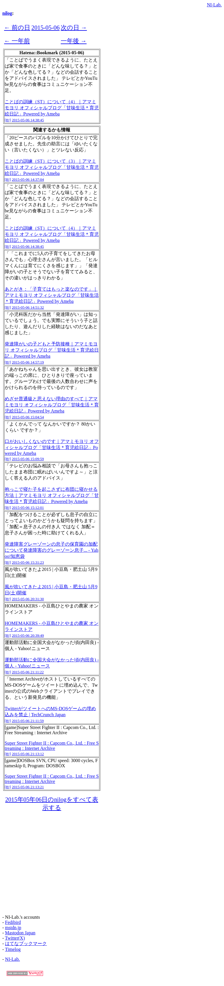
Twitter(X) (15, 938)
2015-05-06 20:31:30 (28, 599)
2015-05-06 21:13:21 (28, 787)
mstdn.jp (13, 927)
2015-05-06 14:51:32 (28, 307)
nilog (7, 13)
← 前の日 (17, 27)
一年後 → (74, 40)
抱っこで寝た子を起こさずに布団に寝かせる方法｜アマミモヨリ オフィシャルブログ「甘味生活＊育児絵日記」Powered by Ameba (52, 495)
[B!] (8, 120)
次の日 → (74, 27)
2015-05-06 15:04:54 (28, 417)
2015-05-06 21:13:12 (28, 754)
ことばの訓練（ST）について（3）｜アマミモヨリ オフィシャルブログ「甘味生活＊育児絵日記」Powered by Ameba (52, 167)
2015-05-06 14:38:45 (28, 120)
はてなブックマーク (26, 943)
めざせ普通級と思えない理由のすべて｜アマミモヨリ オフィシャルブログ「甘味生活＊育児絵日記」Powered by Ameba (52, 404)
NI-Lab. (214, 4)
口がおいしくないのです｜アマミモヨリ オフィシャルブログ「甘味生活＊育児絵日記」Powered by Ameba (52, 447)
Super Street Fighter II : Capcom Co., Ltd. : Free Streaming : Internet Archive (52, 746)
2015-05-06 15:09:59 (28, 459)
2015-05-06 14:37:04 (28, 179)
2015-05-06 (45, 27)
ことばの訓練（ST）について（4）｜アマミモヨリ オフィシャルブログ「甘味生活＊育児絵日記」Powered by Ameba (52, 107)
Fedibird (13, 922)
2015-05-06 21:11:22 (28, 672)
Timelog (13, 949)
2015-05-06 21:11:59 (28, 721)
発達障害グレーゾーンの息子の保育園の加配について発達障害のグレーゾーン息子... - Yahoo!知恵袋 (51, 550)
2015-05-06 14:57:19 (28, 362)
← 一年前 (17, 40)
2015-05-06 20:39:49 (28, 635)
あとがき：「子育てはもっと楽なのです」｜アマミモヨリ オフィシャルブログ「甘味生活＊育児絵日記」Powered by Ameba (52, 295)
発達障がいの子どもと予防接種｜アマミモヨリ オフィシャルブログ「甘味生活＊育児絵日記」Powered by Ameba (52, 350)
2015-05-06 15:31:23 (28, 562)
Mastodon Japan (20, 932)
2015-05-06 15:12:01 (28, 507)
